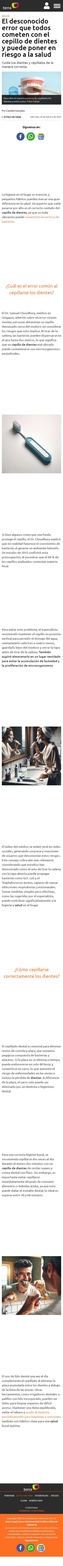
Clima (23, 1500)
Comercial (24, 1510)
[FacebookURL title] (20, 136)
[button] (57, 5)
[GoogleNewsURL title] (41, 136)
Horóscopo (36, 1500)
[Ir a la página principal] (11, 5)
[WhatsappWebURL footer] (31, 1547)
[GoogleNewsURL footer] (41, 1547)
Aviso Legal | (12, 1521)
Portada (9, 1495)
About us (32, 1524)
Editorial (39, 1510)
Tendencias (41, 1495)
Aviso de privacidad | (29, 1521)
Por (13, 110)
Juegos (54, 1495)
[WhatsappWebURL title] (31, 136)
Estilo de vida (12, 117)
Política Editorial (49, 1521)
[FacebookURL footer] (20, 1547)
